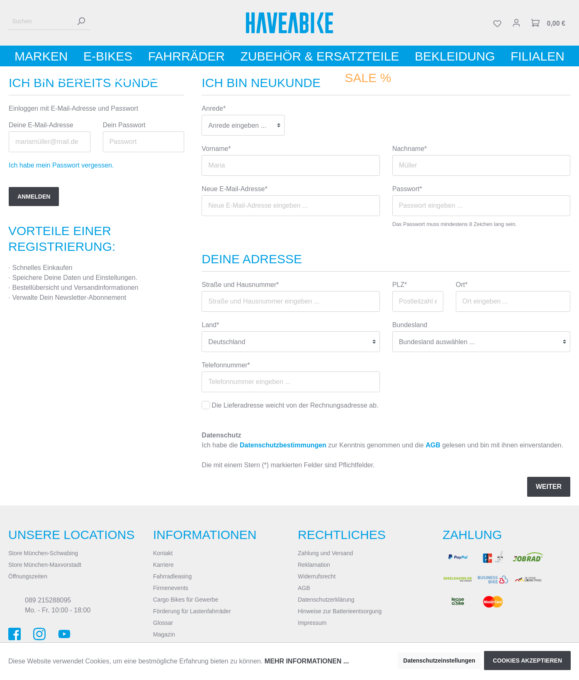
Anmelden (33, 196)
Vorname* (216, 148)
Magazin (164, 634)
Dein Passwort (124, 125)
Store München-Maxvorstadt (44, 564)
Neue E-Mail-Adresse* (234, 188)
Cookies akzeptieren (527, 660)
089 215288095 (48, 600)
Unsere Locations (71, 535)
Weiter (549, 486)
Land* (210, 324)
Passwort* (407, 188)
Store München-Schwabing (43, 553)
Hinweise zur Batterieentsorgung (340, 611)
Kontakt (163, 553)
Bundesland (410, 324)
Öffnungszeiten (27, 576)
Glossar (163, 622)
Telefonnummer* (226, 365)
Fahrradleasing (172, 576)
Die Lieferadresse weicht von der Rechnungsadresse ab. (295, 405)
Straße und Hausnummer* (240, 284)
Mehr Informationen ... (307, 661)
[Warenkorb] (548, 23)
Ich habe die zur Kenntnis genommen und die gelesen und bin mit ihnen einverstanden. (382, 445)
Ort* (461, 284)
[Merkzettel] (497, 22)
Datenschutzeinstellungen (439, 660)
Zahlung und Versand (325, 553)
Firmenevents (170, 588)
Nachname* (409, 148)
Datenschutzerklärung (326, 599)
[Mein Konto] (516, 22)
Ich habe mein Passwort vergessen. (61, 165)
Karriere (163, 564)
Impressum (312, 622)
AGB (433, 445)
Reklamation (314, 564)
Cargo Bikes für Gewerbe (185, 599)
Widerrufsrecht (317, 576)
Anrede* (214, 108)
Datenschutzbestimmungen (283, 445)
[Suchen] (40, 21)
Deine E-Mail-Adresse (41, 125)
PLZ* (399, 284)
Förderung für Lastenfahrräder (192, 611)
